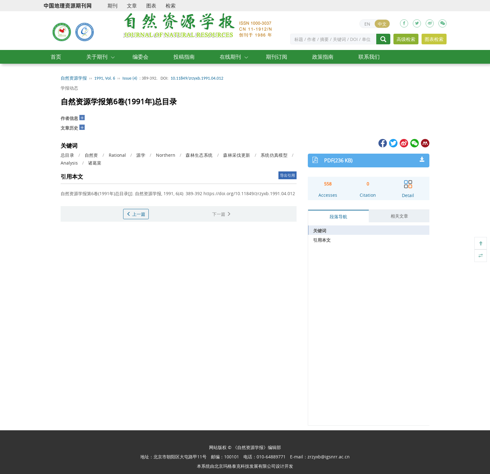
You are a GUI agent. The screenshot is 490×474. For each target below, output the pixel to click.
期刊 (113, 5)
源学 (140, 155)
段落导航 (338, 217)
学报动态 (69, 88)
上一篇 (136, 214)
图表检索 (434, 39)
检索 (171, 5)
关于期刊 (97, 56)
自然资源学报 (74, 78)
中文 (382, 24)
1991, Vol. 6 (104, 78)
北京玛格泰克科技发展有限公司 (245, 466)
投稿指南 (184, 56)
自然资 (91, 155)
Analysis (69, 163)
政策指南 (322, 56)
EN (367, 24)
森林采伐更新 (236, 155)
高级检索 (406, 39)
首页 (56, 56)
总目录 (67, 155)
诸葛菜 (94, 163)
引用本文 (322, 240)
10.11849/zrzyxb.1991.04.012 (197, 78)
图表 (151, 5)
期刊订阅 (276, 56)
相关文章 (399, 216)
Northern (165, 155)
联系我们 (369, 56)
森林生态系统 (199, 155)
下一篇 (221, 214)
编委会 (140, 56)
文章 (132, 5)
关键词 (319, 231)
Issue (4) (130, 78)
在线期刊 (230, 56)
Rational (117, 155)
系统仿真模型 (274, 155)
